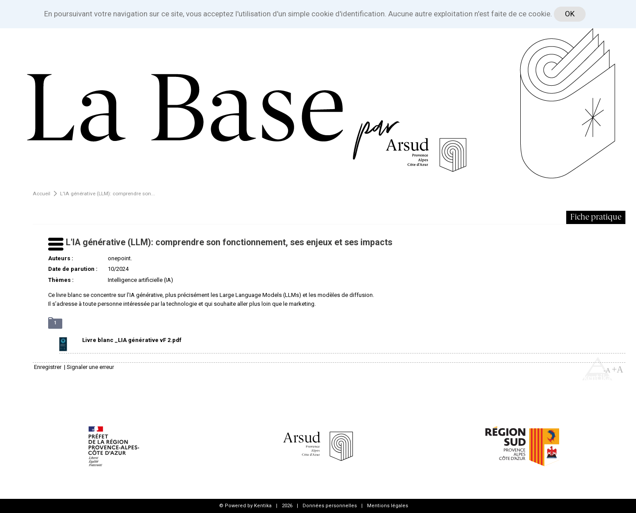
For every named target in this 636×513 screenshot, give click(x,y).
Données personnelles (330, 506)
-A (606, 370)
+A (617, 369)
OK (570, 13)
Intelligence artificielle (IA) (140, 280)
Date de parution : (73, 269)
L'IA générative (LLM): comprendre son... (107, 193)
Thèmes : (61, 280)
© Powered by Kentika (245, 506)
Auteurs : (60, 258)
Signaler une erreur (90, 367)
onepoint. (120, 258)
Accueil (41, 193)
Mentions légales (387, 506)
